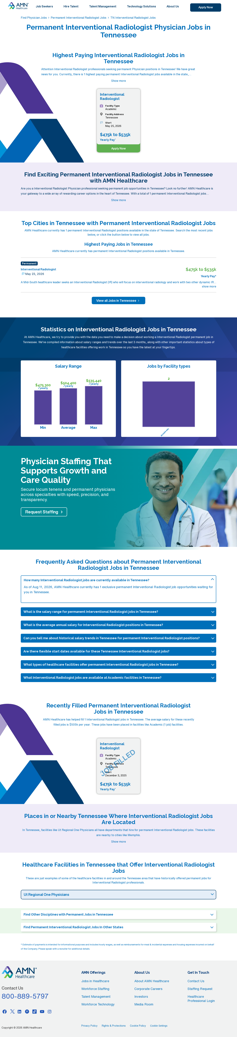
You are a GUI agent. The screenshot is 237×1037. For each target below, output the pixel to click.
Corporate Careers (148, 988)
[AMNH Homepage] (18, 6)
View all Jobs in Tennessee (118, 300)
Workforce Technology (98, 1004)
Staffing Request (200, 988)
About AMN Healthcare (151, 981)
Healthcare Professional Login (201, 998)
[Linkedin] (20, 1011)
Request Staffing (41, 512)
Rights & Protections (114, 1025)
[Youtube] (42, 1011)
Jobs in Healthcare (95, 981)
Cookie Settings (158, 1025)
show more (209, 286)
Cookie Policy (138, 1025)
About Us (173, 6)
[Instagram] (50, 1011)
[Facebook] (5, 1011)
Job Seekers (44, 6)
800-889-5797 (25, 996)
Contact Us (196, 981)
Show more (118, 80)
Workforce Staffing (95, 988)
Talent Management (102, 6)
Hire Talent (71, 6)
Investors (141, 996)
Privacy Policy (89, 1025)
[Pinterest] (27, 1011)
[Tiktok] (35, 1011)
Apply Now (205, 7)
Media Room (143, 1004)
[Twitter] (12, 1011)
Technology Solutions (141, 6)
